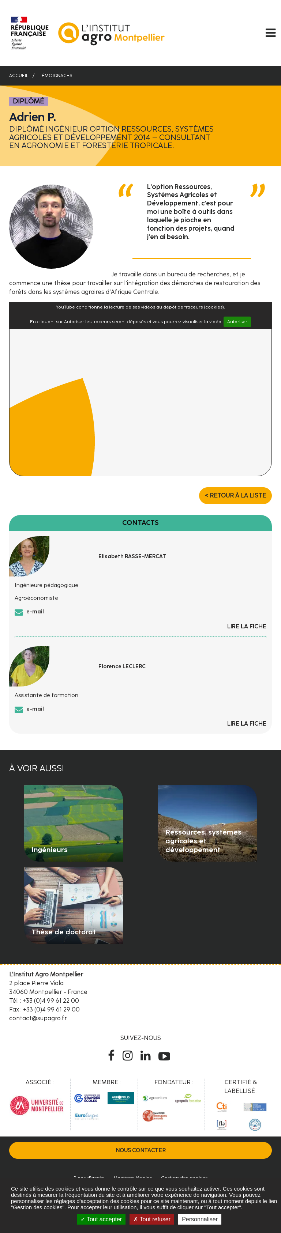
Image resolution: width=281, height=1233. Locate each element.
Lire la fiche (246, 626)
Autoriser (237, 321)
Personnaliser (200, 1219)
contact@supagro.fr (38, 1018)
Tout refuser (152, 1219)
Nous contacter (141, 1150)
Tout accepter (101, 1219)
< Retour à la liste (235, 495)
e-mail (35, 611)
